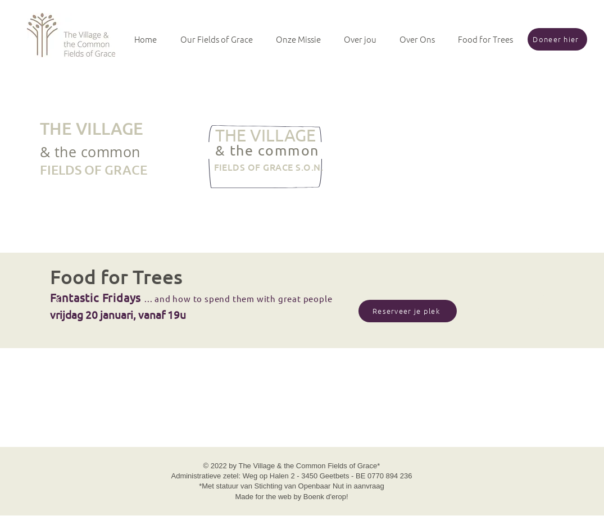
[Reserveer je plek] (407, 311)
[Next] (543, 300)
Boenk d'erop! (325, 496)
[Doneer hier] (557, 39)
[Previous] (61, 300)
